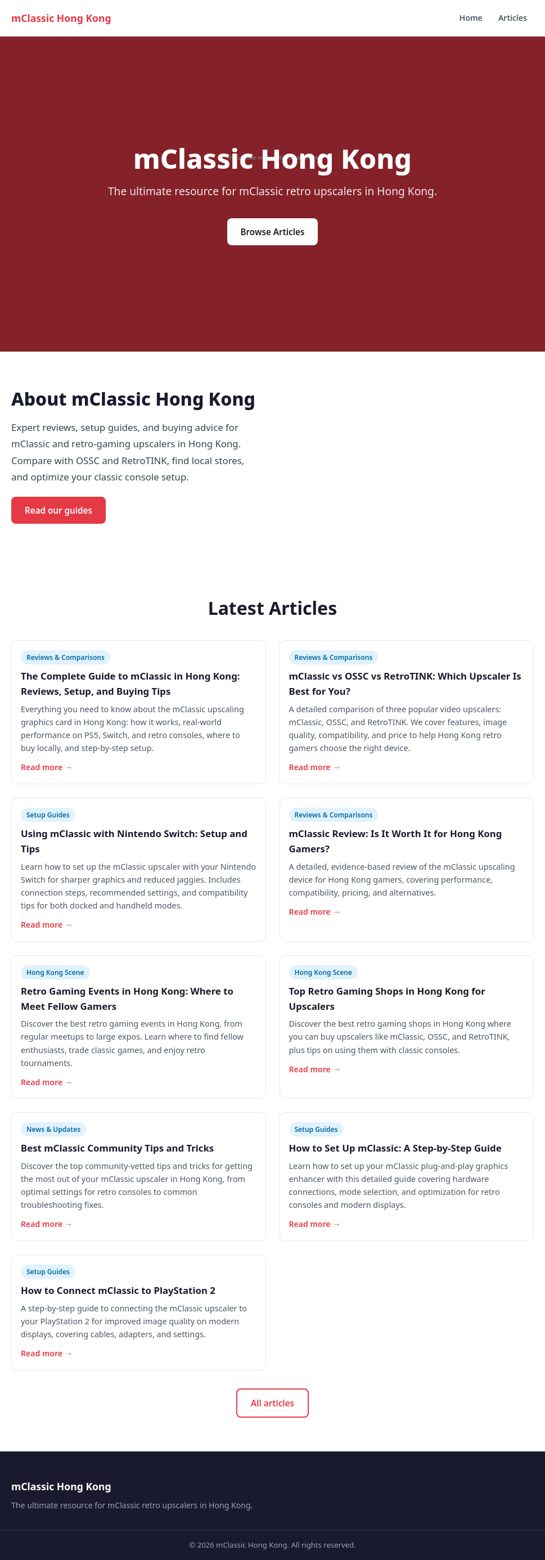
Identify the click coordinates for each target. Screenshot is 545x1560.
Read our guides (58, 510)
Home (470, 17)
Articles (512, 17)
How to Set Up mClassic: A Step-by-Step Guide (395, 1147)
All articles (272, 1403)
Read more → (47, 767)
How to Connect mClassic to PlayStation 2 (118, 1290)
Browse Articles (273, 231)
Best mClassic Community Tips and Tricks (117, 1147)
